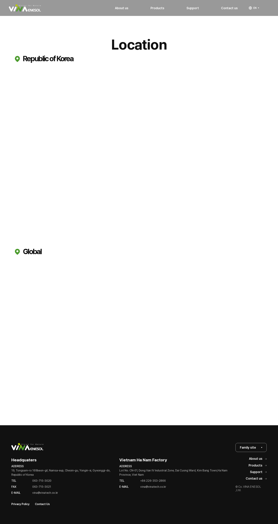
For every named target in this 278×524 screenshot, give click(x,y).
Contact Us (42, 504)
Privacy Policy (20, 504)
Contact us (256, 478)
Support (258, 472)
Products (258, 465)
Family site (251, 447)
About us (258, 458)
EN (254, 8)
